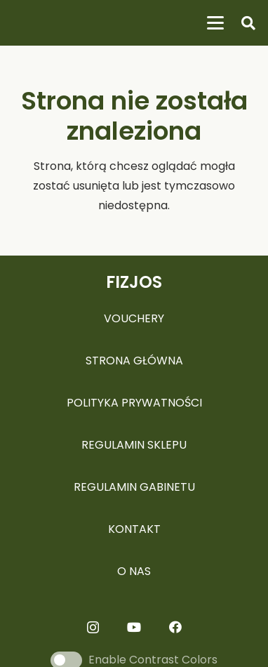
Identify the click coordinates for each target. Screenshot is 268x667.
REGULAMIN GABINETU (134, 487)
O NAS (134, 571)
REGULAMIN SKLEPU (134, 445)
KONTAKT (134, 529)
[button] (215, 23)
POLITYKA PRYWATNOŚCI (134, 403)
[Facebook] (175, 627)
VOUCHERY (134, 318)
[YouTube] (134, 627)
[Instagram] (93, 628)
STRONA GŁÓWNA (134, 360)
